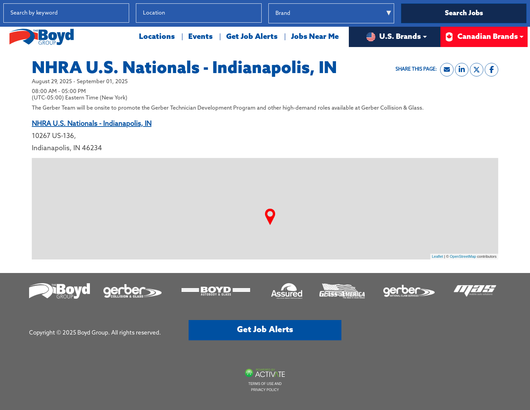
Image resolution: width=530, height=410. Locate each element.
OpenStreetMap (463, 256)
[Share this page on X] (476, 69)
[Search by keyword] (66, 13)
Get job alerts (265, 330)
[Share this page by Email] (447, 69)
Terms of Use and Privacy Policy (265, 387)
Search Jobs (464, 13)
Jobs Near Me (315, 36)
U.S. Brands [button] (393, 37)
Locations (157, 36)
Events (200, 36)
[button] (256, 13)
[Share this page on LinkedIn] (461, 69)
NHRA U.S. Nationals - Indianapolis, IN (91, 124)
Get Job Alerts (252, 36)
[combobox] (199, 13)
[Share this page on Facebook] (491, 69)
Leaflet (437, 256)
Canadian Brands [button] (481, 37)
